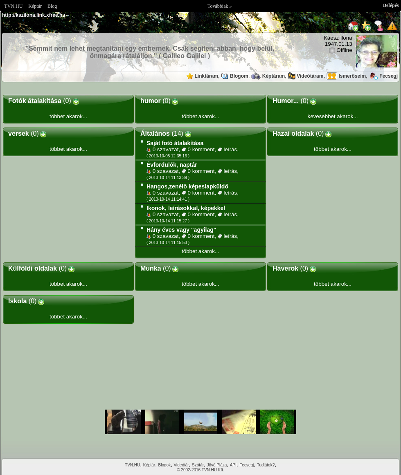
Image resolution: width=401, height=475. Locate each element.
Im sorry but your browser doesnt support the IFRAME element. (200, 422)
